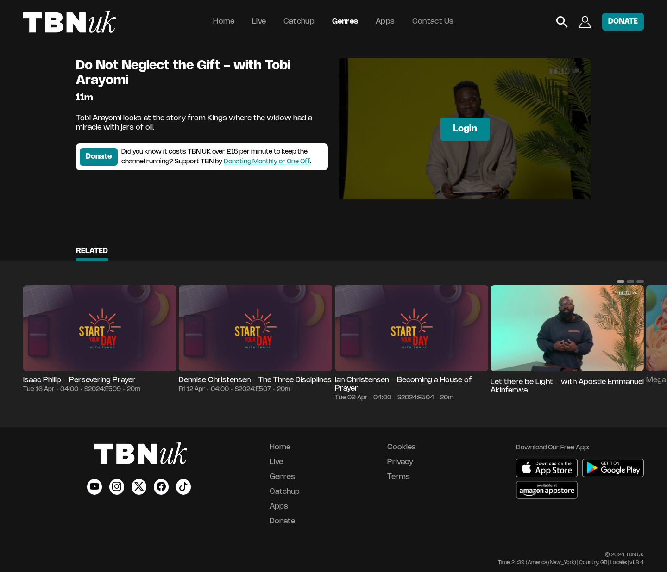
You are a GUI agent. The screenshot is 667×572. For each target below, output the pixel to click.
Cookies (401, 447)
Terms (398, 476)
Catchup (299, 21)
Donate (99, 156)
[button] (620, 281)
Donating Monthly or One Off (267, 162)
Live (259, 21)
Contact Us (433, 21)
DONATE (623, 21)
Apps (385, 21)
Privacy (400, 462)
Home (223, 21)
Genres (345, 21)
